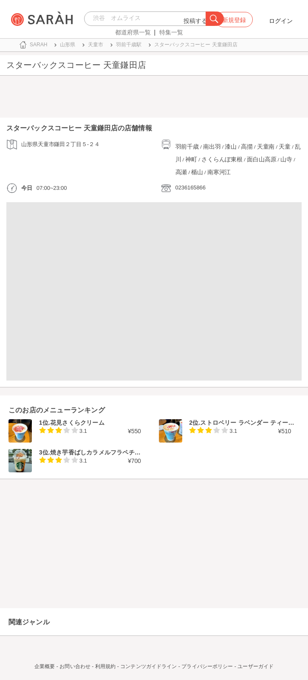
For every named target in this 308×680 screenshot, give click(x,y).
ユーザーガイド (255, 666)
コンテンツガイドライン (148, 666)
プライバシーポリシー (207, 666)
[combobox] (147, 18)
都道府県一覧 (133, 32)
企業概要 (44, 666)
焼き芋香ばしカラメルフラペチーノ (98, 452)
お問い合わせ (74, 666)
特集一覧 (171, 32)
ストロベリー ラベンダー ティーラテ (250, 422)
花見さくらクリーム (77, 422)
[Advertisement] (154, 98)
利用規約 (105, 666)
